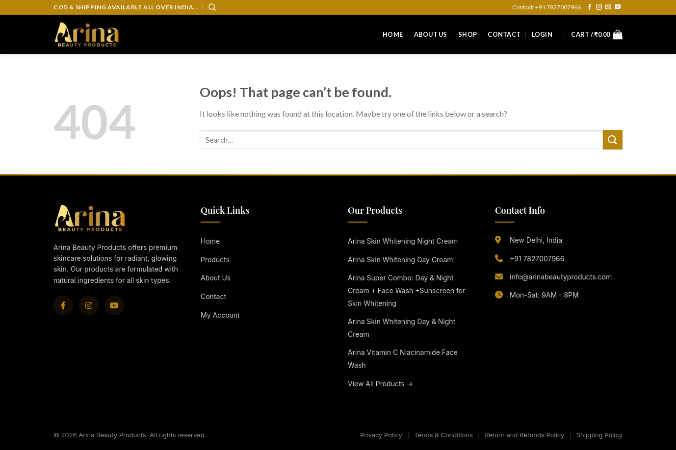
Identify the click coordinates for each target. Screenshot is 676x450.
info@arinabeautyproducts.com (561, 277)
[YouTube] (114, 305)
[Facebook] (63, 305)
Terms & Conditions (443, 435)
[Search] (212, 7)
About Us (430, 34)
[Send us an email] (608, 7)
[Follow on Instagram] (599, 7)
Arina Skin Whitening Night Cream (403, 241)
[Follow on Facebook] (590, 7)
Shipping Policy (599, 435)
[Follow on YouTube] (618, 7)
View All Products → (380, 383)
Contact (504, 34)
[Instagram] (89, 305)
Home (393, 34)
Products (215, 259)
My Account (220, 315)
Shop (467, 34)
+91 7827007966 (537, 258)
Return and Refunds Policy (524, 435)
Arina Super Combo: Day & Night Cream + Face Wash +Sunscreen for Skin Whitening (406, 290)
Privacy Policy (381, 435)
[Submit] (613, 139)
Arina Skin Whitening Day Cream (400, 259)
